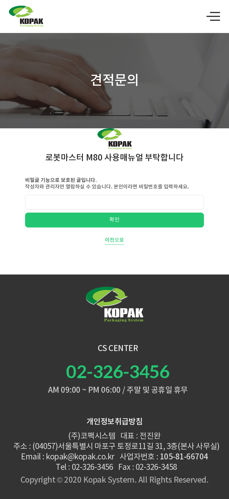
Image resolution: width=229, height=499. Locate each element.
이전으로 (114, 240)
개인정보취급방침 (114, 422)
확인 (114, 220)
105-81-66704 (184, 457)
